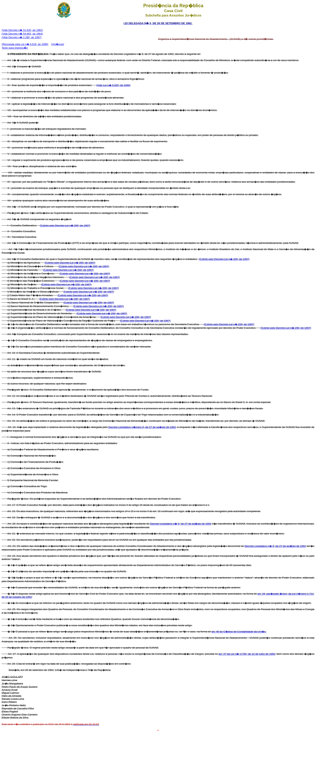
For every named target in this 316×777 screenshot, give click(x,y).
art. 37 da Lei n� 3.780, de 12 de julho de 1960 (247, 653)
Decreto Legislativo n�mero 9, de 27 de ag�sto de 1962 (142, 427)
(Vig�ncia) (57, 44)
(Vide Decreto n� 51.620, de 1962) (22, 30)
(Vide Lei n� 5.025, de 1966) (113, 85)
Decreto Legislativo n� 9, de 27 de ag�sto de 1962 (180, 523)
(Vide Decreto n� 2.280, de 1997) (22, 37)
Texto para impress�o (15, 47)
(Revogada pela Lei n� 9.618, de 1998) (25, 44)
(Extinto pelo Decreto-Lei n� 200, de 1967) (65, 225)
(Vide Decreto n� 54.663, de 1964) (22, 33)
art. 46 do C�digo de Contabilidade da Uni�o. (239, 631)
